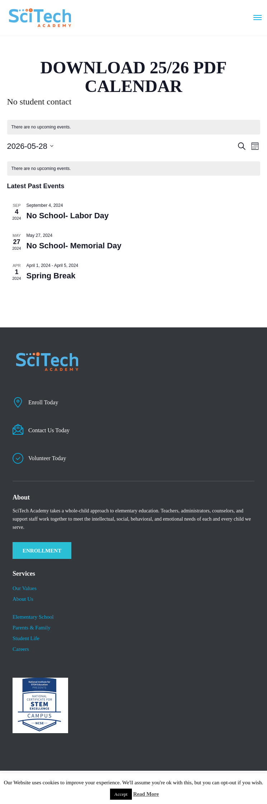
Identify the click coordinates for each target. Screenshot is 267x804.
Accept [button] (121, 794)
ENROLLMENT (42, 551)
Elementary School (33, 617)
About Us (23, 599)
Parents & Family (32, 627)
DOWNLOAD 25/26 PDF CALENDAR (133, 77)
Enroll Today (43, 402)
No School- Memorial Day (74, 245)
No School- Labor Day (68, 215)
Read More (146, 794)
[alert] (133, 168)
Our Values (25, 588)
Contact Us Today (49, 430)
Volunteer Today (47, 458)
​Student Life (26, 638)
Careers (21, 649)
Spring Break (51, 275)
